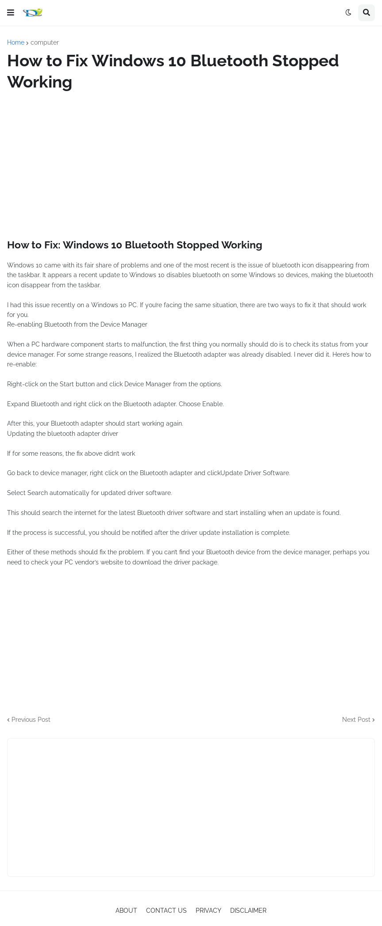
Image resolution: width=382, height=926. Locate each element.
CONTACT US (166, 910)
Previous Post (31, 719)
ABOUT (126, 910)
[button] (10, 12)
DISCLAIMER (248, 910)
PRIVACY (208, 910)
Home (15, 42)
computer (45, 42)
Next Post (356, 719)
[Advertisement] (191, 165)
